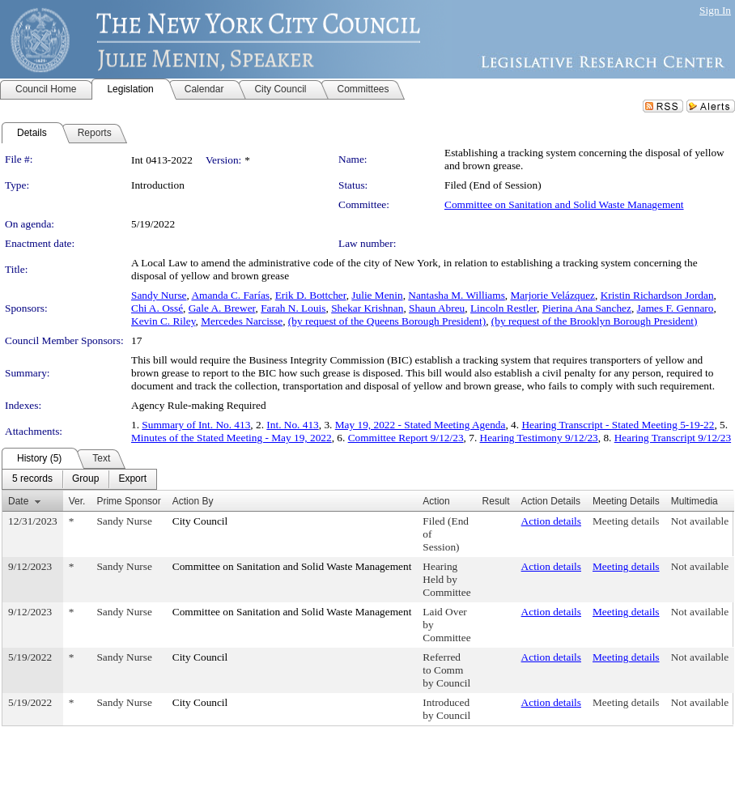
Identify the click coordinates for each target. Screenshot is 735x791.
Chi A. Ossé (157, 308)
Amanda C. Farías (230, 295)
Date (18, 501)
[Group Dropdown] (85, 479)
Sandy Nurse (158, 295)
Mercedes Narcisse (242, 321)
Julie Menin (376, 295)
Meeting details (626, 521)
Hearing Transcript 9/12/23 (672, 438)
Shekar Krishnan (367, 308)
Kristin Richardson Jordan (657, 295)
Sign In (715, 10)
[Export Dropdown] (132, 479)
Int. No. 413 (292, 425)
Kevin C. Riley (163, 321)
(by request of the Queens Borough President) (387, 321)
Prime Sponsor (128, 501)
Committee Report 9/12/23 (406, 438)
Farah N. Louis (293, 308)
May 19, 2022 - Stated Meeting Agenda (420, 425)
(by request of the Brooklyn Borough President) (594, 321)
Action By (193, 501)
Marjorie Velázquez (553, 295)
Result (496, 501)
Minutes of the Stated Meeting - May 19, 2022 (231, 438)
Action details (551, 521)
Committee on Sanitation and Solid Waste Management (564, 204)
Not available (700, 521)
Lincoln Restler (503, 308)
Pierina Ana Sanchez (586, 308)
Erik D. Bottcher (310, 295)
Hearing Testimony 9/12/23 (539, 438)
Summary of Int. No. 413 (196, 425)
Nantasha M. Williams (456, 295)
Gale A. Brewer (222, 308)
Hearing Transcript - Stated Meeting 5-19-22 (617, 425)
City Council (200, 521)
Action (436, 501)
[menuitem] (32, 479)
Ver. (77, 501)
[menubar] (79, 479)
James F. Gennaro (675, 308)
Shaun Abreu (437, 308)
